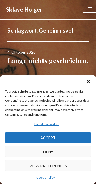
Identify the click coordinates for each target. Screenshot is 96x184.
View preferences (48, 166)
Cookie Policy (45, 177)
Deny (48, 152)
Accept (48, 137)
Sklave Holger (24, 9)
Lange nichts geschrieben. (47, 60)
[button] (88, 81)
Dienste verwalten (46, 124)
